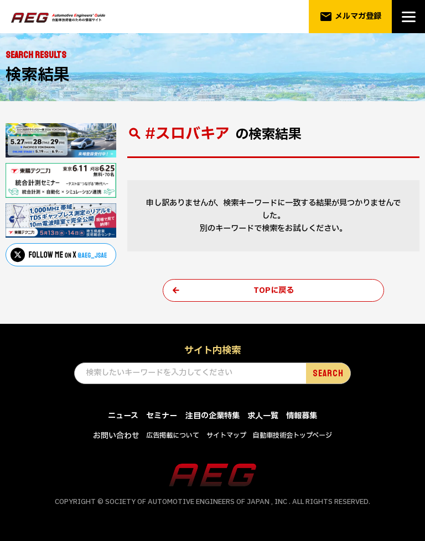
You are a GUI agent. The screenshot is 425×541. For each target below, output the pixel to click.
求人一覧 (262, 416)
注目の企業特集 (212, 416)
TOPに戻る (273, 290)
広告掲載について (172, 436)
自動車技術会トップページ (292, 436)
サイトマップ (226, 436)
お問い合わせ (116, 436)
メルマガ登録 (350, 16)
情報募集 (301, 416)
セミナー (161, 416)
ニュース (123, 416)
